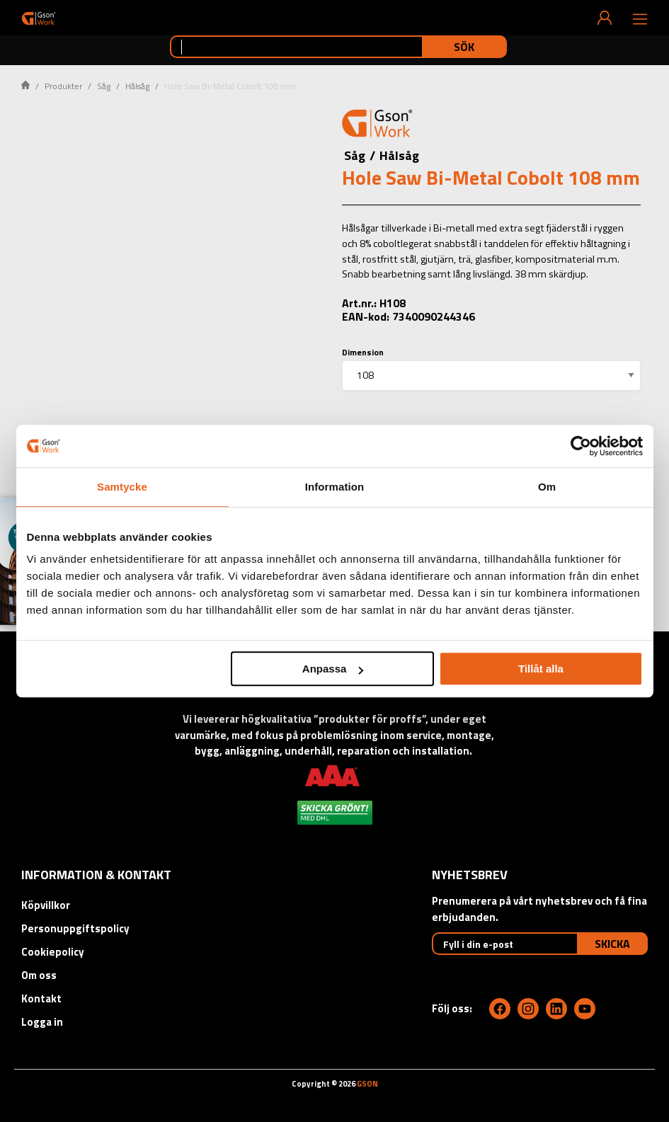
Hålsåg (137, 86)
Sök (464, 46)
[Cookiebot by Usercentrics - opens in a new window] (581, 446)
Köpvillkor (45, 905)
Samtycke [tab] (122, 487)
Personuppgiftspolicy (75, 928)
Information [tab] (335, 487)
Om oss (39, 975)
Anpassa (333, 669)
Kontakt (41, 998)
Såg (103, 86)
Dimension (363, 352)
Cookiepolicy (52, 952)
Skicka (612, 943)
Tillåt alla (541, 669)
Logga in (42, 1022)
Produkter (63, 86)
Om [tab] (547, 487)
